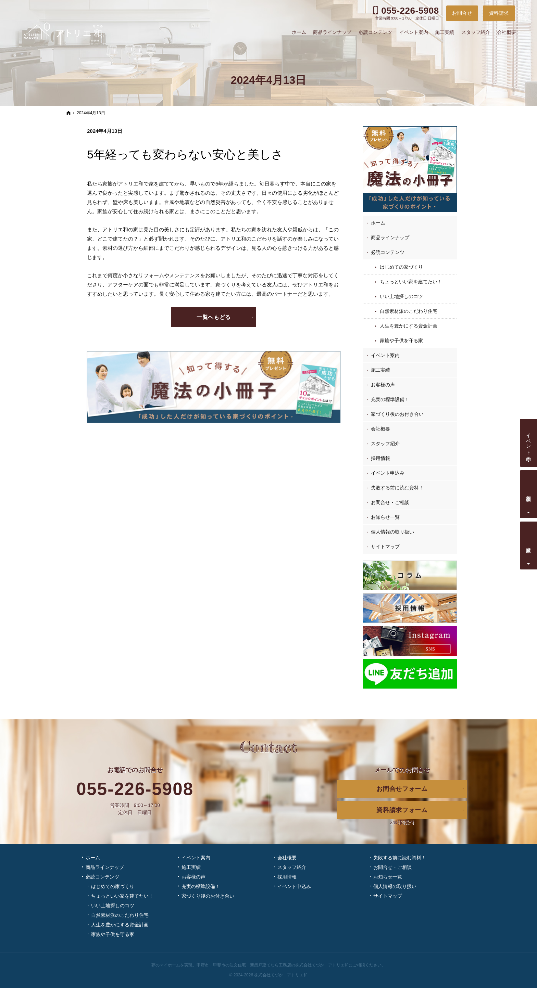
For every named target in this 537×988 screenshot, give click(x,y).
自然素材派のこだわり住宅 (408, 311)
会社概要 (380, 429)
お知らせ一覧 (385, 517)
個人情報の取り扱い (392, 532)
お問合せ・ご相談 (390, 502)
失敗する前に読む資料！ (397, 487)
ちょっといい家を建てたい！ (411, 281)
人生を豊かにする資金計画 (408, 326)
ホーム (378, 223)
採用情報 (380, 458)
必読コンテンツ (387, 252)
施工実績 (380, 370)
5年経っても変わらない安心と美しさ (185, 154)
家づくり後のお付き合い (397, 414)
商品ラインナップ (390, 237)
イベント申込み (387, 473)
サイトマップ (385, 546)
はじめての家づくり (401, 267)
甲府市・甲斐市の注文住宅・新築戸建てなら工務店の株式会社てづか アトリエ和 (273, 965)
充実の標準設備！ (390, 399)
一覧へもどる (214, 317)
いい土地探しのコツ (401, 296)
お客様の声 (383, 384)
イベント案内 (385, 355)
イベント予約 (529, 441)
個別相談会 (529, 492)
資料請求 (529, 544)
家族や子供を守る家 (401, 340)
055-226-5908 (134, 789)
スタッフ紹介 (385, 443)
